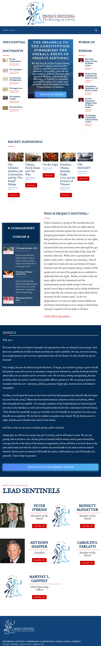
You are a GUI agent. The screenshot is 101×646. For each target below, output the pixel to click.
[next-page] (84, 128)
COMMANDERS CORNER (8, 250)
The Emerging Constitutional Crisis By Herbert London (91, 116)
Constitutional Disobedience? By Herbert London (91, 87)
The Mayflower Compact (14, 97)
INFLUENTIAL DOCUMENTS (14, 64)
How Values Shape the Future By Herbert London (91, 62)
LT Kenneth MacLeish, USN (26, 246)
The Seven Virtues (15, 106)
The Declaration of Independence (15, 78)
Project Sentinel (13, 185)
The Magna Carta (15, 87)
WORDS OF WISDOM (88, 68)
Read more (14, 192)
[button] (96, 30)
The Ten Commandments (15, 60)
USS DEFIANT (84, 163)
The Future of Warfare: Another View (24, 271)
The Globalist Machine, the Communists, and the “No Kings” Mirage (15, 172)
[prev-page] (80, 128)
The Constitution (15, 69)
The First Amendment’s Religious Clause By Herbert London (91, 101)
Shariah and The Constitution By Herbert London (91, 75)
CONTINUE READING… (58, 314)
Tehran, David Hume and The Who (32, 167)
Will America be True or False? (24, 296)
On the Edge (50, 162)
